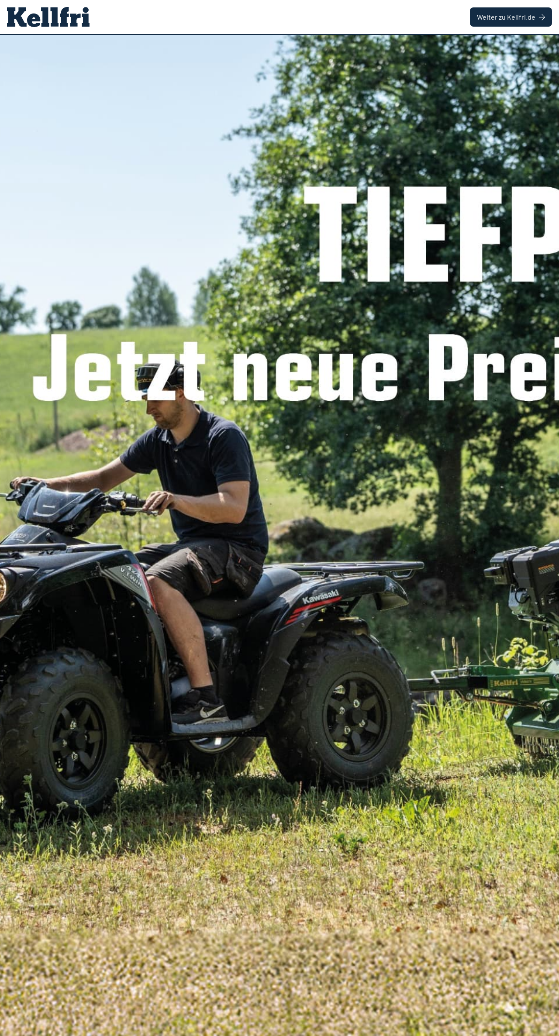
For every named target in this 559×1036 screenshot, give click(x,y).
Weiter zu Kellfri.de (511, 17)
